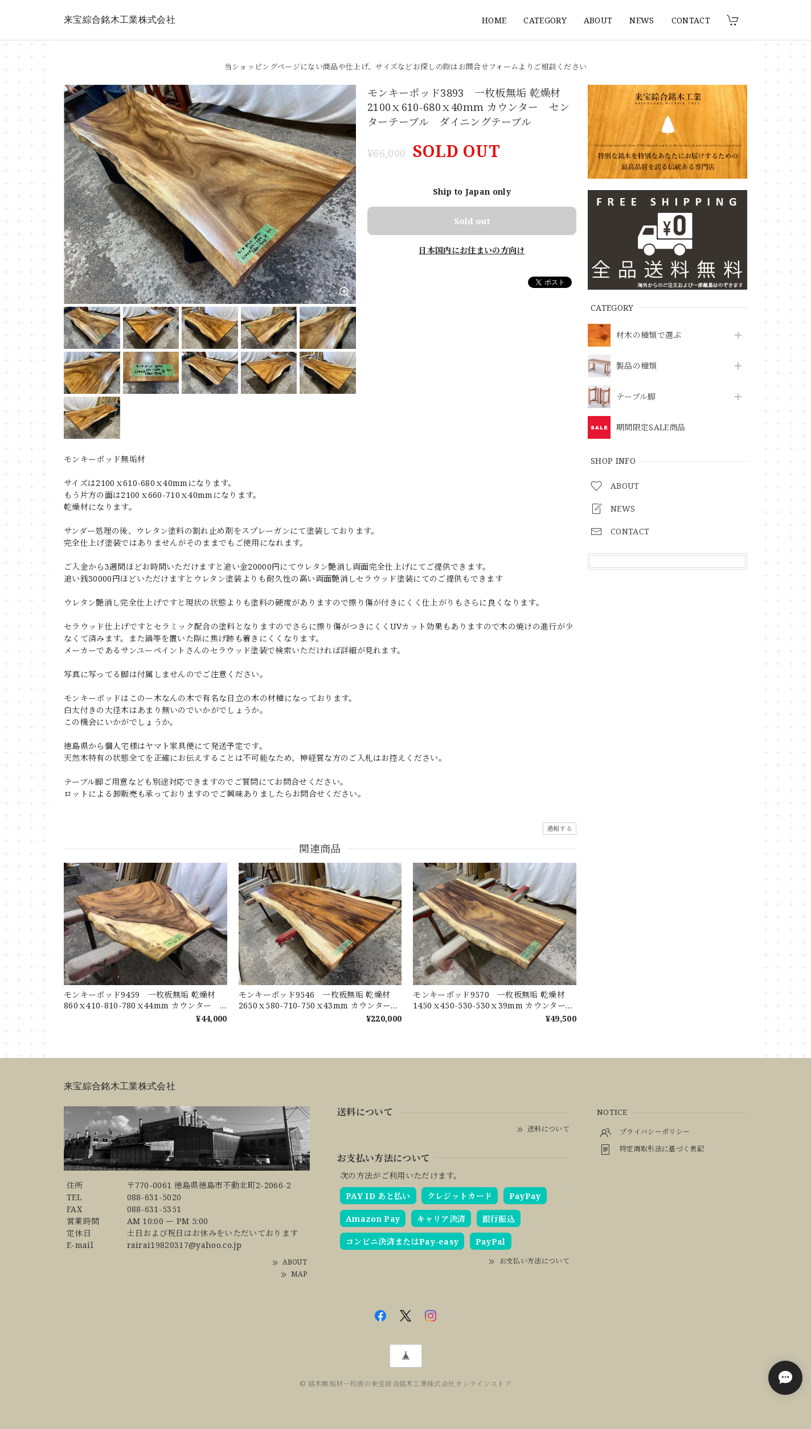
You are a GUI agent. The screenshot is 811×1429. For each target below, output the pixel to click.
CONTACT (690, 20)
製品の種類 (636, 366)
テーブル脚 (636, 397)
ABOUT (598, 20)
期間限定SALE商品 (650, 428)
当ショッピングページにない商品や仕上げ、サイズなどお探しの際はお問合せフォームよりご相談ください (405, 66)
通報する (559, 828)
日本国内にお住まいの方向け (472, 250)
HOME (494, 20)
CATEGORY (545, 20)
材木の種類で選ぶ (649, 335)
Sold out (472, 221)
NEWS (641, 20)
